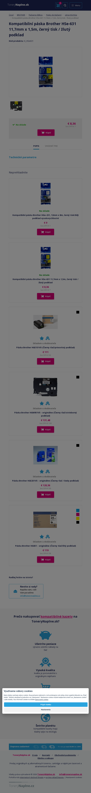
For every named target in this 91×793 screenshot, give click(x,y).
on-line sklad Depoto (55, 777)
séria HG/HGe (71, 15)
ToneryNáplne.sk (46, 774)
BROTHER (21, 15)
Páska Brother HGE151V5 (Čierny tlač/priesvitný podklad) (45, 347)
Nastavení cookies (74, 777)
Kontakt (46, 755)
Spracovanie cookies (41, 699)
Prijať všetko (45, 705)
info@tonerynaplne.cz (30, 595)
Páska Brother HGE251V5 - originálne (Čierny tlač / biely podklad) (45, 480)
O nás (35, 755)
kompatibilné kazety (56, 616)
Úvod (11, 15)
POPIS (36, 146)
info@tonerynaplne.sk (70, 774)
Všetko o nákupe (45, 758)
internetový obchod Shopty (32, 777)
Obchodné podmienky (65, 755)
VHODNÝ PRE (51, 146)
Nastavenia (46, 710)
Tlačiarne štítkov (36, 15)
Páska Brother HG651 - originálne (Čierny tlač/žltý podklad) (45, 545)
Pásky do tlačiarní (53, 15)
